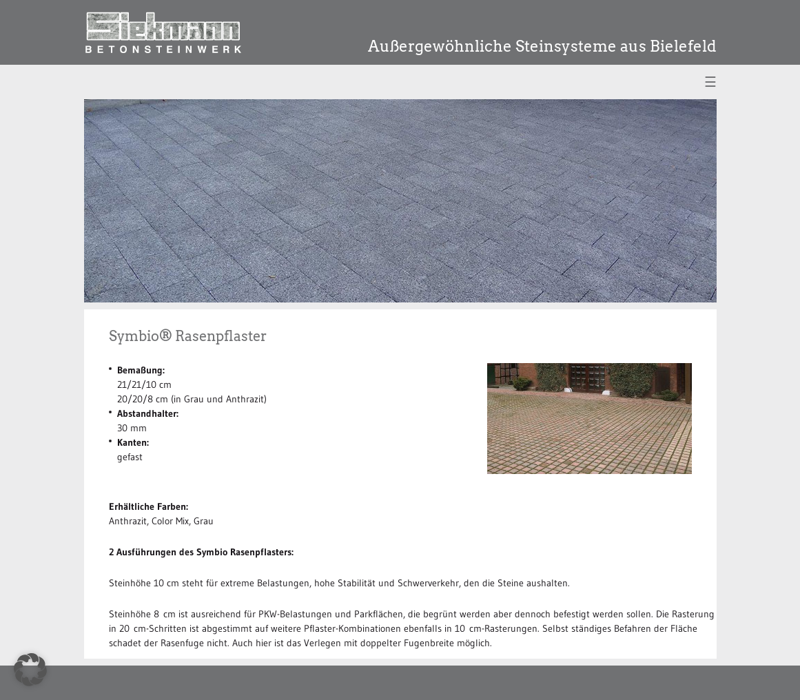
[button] (30, 669)
